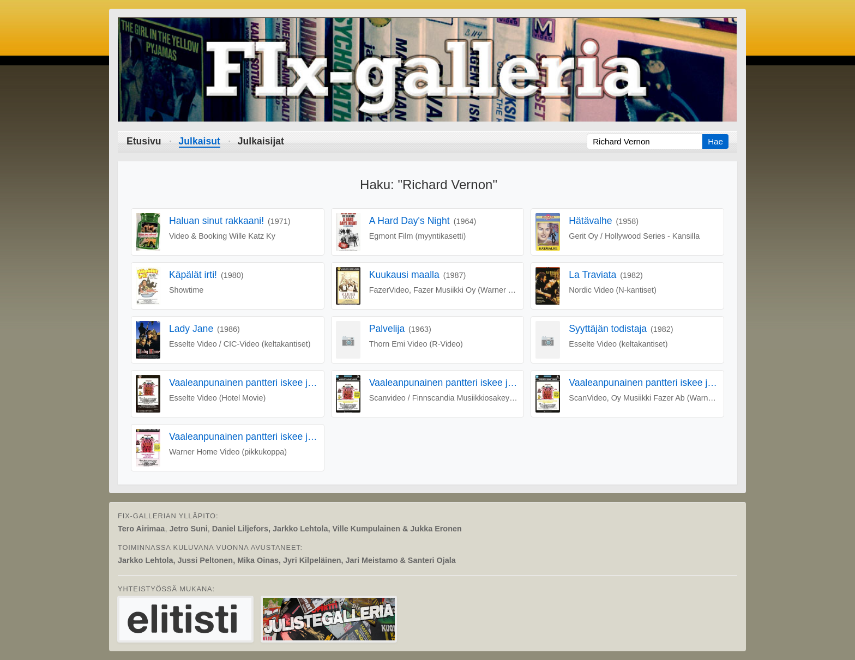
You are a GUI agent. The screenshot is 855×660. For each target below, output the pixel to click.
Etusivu (144, 141)
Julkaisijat (261, 141)
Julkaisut (199, 141)
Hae (715, 141)
